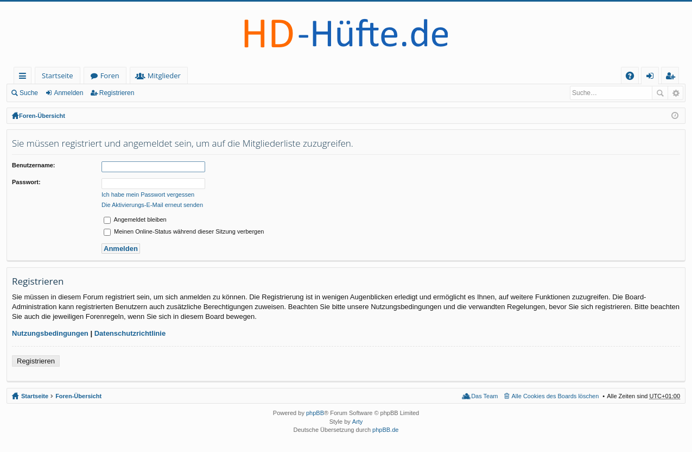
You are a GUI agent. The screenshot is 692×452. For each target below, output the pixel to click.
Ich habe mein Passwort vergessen (147, 194)
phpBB (315, 413)
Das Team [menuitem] (484, 396)
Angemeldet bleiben (135, 219)
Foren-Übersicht (42, 115)
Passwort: (26, 182)
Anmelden (68, 93)
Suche (29, 93)
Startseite (57, 75)
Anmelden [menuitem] (652, 77)
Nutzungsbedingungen (50, 333)
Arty (357, 421)
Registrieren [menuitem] (672, 77)
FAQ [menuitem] (633, 77)
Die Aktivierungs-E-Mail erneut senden (152, 205)
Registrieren (117, 93)
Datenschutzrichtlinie (130, 333)
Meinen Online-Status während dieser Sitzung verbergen (184, 231)
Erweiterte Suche (675, 92)
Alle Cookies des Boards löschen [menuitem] (555, 396)
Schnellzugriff (24, 77)
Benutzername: (33, 165)
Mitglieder (164, 75)
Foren (109, 75)
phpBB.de (385, 429)
